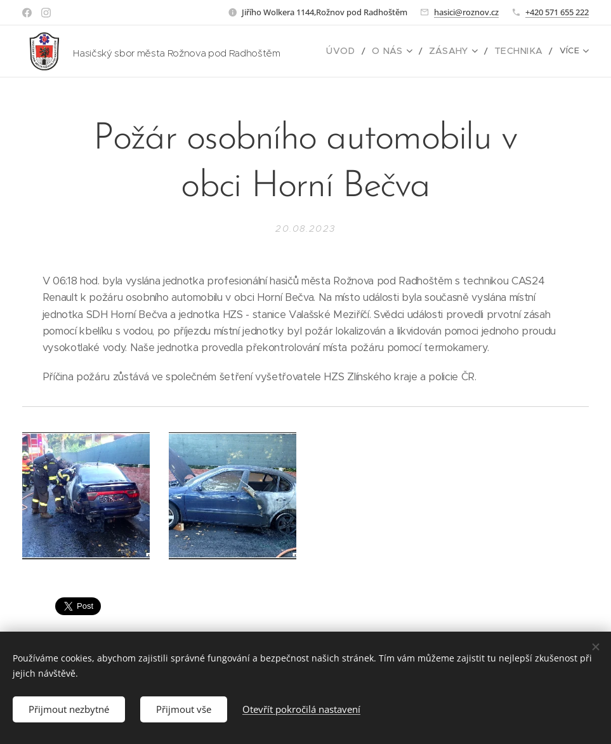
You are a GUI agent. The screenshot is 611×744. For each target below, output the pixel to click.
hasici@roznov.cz (466, 12)
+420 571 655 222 (557, 12)
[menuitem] (358, 51)
